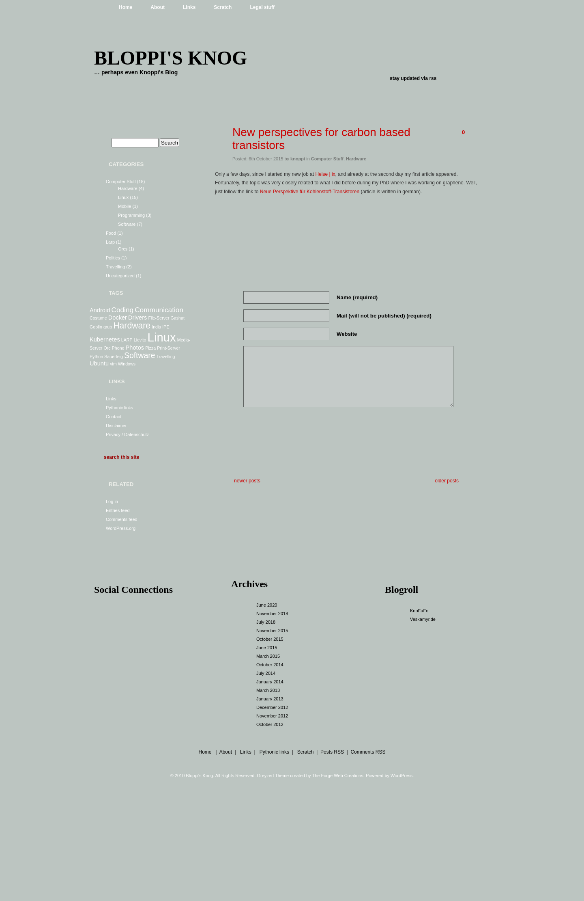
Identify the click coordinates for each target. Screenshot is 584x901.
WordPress (401, 775)
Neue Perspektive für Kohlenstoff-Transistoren (310, 191)
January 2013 (269, 698)
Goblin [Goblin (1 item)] (96, 326)
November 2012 (272, 715)
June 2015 (266, 647)
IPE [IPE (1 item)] (165, 326)
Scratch (223, 7)
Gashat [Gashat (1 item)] (178, 317)
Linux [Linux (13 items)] (162, 337)
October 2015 (269, 639)
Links (189, 7)
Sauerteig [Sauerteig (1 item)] (113, 356)
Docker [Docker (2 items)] (117, 317)
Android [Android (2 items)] (100, 310)
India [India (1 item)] (156, 326)
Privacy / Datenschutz (127, 434)
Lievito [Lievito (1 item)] (140, 339)
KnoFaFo (419, 610)
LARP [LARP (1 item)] (127, 339)
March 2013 (268, 690)
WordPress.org (120, 528)
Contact (113, 416)
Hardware (127, 188)
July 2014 (265, 673)
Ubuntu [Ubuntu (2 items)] (99, 363)
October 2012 (269, 724)
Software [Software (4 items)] (139, 355)
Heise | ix (325, 174)
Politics (113, 257)
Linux (123, 197)
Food (111, 233)
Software (126, 224)
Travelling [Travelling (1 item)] (166, 356)
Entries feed (118, 510)
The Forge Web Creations (337, 775)
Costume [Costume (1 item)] (98, 317)
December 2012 (272, 707)
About (157, 7)
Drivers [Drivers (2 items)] (137, 317)
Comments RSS (367, 752)
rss (432, 78)
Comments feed (121, 519)
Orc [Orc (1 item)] (106, 348)
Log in (112, 501)
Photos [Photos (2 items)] (135, 347)
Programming (131, 215)
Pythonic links (119, 407)
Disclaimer (116, 425)
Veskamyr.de (423, 619)
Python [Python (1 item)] (96, 356)
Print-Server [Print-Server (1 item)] (168, 348)
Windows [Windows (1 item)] (126, 363)
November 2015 (272, 630)
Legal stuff (262, 7)
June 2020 (266, 605)
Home (125, 7)
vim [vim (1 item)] (113, 363)
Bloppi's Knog (170, 58)
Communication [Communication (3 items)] (159, 310)
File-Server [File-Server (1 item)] (158, 317)
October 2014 (269, 664)
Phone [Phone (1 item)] (118, 348)
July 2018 (265, 622)
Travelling (115, 266)
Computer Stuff (121, 181)
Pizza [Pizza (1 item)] (150, 348)
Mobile (124, 206)
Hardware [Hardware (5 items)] (131, 325)
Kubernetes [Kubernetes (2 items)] (105, 339)
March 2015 (268, 656)
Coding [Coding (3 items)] (122, 310)
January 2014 (269, 681)
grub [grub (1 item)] (107, 326)
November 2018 (272, 613)
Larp (110, 242)
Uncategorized (120, 275)
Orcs (122, 248)
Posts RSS (332, 752)
